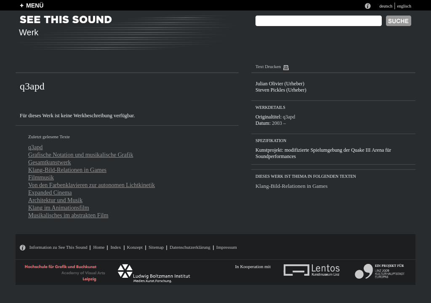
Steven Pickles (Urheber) (280, 90)
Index (115, 247)
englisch (404, 6)
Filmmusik (41, 177)
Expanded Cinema (50, 192)
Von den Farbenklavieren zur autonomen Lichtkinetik (91, 185)
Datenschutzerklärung (190, 247)
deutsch (385, 6)
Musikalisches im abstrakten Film (68, 215)
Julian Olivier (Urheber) (279, 84)
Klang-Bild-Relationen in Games (67, 169)
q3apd (35, 147)
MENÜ (34, 5)
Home (98, 247)
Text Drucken (268, 66)
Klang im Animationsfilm (58, 207)
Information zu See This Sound (58, 247)
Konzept (135, 247)
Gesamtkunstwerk (49, 162)
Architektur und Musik (55, 200)
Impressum (226, 247)
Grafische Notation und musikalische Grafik (80, 154)
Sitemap (156, 247)
